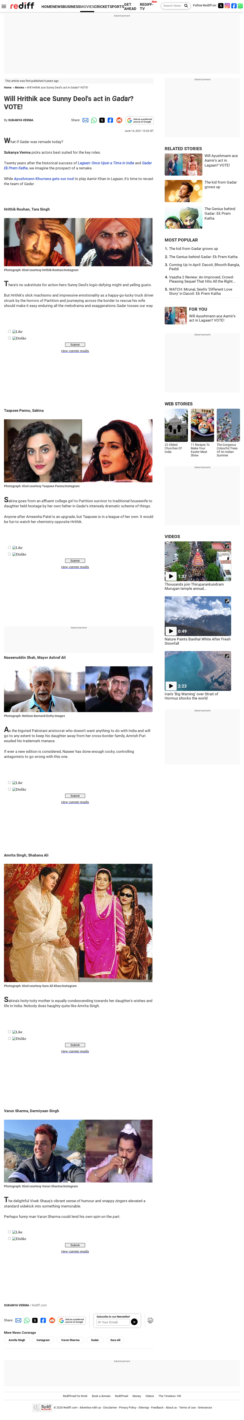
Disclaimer (110, 1407)
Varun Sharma (70, 1340)
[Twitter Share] (101, 120)
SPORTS (117, 7)
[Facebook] (234, 5)
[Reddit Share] (118, 120)
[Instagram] (227, 5)
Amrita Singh (17, 1340)
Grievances (205, 1407)
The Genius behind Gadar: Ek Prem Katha (220, 213)
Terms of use (187, 1407)
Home (8, 87)
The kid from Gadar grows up (193, 249)
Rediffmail (121, 1396)
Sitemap (144, 1407)
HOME (46, 7)
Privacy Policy (127, 1407)
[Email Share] (84, 120)
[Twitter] (220, 5)
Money (137, 1396)
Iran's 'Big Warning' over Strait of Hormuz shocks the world (191, 696)
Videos (149, 1396)
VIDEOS (172, 536)
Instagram (43, 1340)
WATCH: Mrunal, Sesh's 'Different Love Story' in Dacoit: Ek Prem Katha (200, 291)
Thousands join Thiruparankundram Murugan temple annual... (194, 586)
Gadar (95, 1340)
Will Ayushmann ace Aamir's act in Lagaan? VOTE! (221, 160)
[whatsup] (240, 5)
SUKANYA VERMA (20, 120)
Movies (19, 87)
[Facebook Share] (110, 120)
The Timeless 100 (169, 1396)
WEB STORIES (179, 403)
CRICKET (102, 7)
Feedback (157, 1407)
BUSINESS (71, 7)
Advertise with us (90, 1407)
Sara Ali (115, 1340)
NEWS (57, 7)
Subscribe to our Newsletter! (113, 1316)
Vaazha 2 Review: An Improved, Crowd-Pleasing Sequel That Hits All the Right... (202, 279)
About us (171, 1407)
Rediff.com (70, 1407)
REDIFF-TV (147, 6)
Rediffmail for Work (75, 1396)
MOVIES (87, 7)
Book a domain (101, 1396)
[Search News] (185, 6)
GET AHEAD (130, 6)
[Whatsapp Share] (93, 120)
